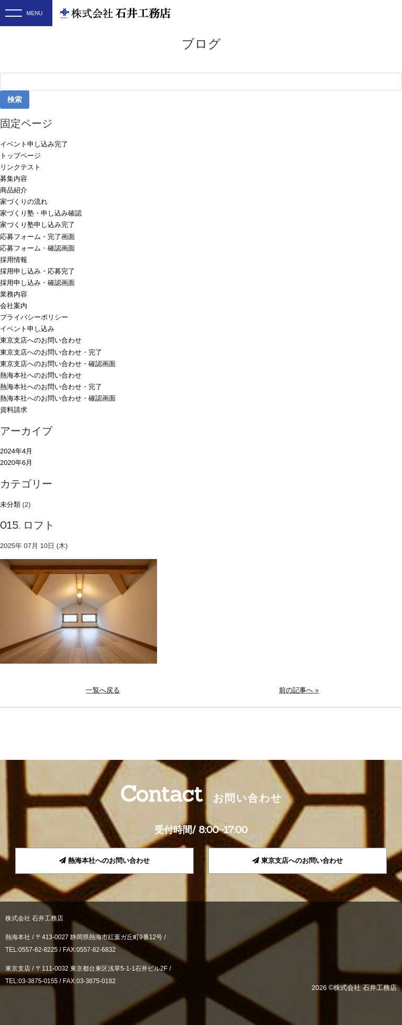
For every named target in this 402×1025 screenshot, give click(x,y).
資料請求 (13, 410)
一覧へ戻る (103, 690)
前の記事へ (296, 690)
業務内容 (13, 294)
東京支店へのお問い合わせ (41, 340)
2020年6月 (16, 462)
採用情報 (13, 260)
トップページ (20, 156)
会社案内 (13, 306)
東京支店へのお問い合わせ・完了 (51, 352)
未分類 (10, 504)
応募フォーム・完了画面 (37, 237)
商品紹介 (13, 190)
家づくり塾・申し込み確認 (41, 213)
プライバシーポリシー (34, 317)
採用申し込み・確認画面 (37, 283)
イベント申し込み (27, 329)
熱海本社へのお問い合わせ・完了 (51, 387)
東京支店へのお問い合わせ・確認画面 (58, 364)
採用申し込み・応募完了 (37, 271)
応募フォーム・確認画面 (37, 248)
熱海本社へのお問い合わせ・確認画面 (58, 398)
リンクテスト (20, 167)
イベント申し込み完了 (34, 144)
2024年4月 (16, 451)
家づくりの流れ (24, 202)
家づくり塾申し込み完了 (37, 225)
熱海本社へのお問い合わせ (41, 375)
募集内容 (13, 179)
